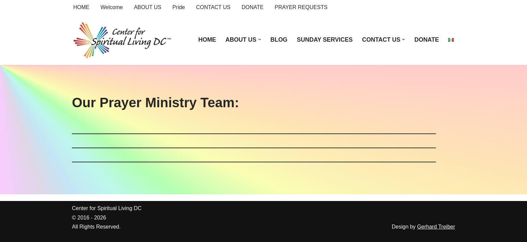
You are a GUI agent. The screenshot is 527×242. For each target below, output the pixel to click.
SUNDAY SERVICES (325, 39)
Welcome (111, 7)
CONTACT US (213, 7)
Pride (178, 7)
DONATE (253, 7)
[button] (259, 39)
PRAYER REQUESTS (301, 7)
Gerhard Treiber (436, 227)
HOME (81, 7)
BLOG (278, 39)
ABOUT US (147, 7)
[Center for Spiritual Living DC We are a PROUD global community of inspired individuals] (122, 40)
